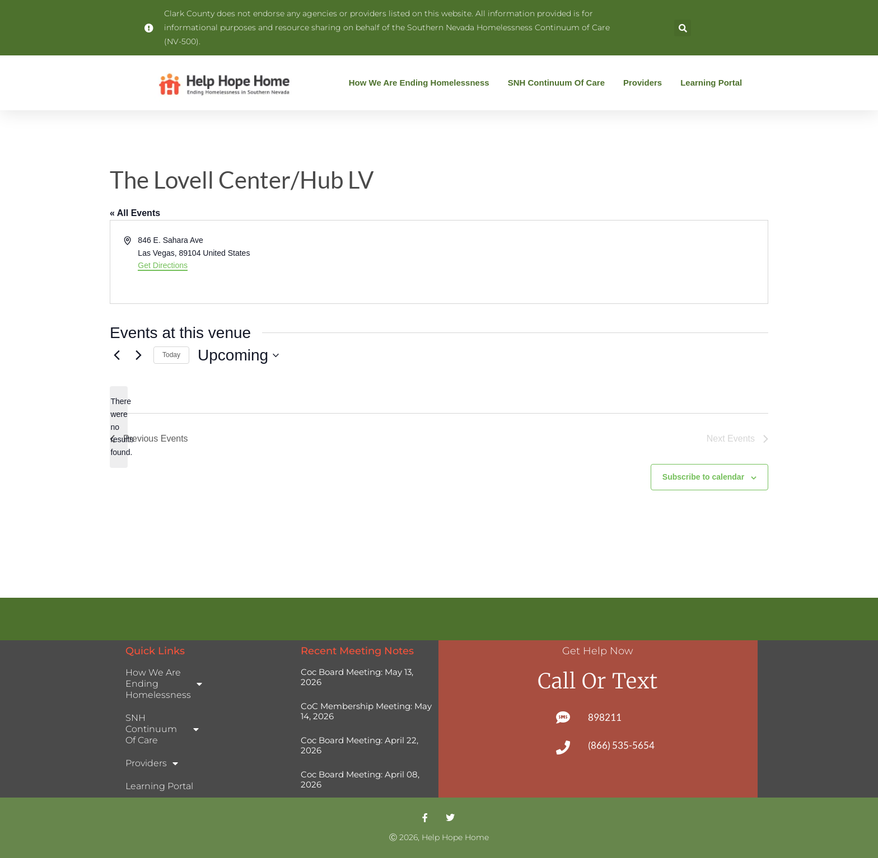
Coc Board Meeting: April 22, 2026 (359, 745)
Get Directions (163, 265)
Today (171, 355)
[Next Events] (138, 355)
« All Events (135, 213)
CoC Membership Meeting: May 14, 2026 (366, 711)
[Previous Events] (116, 355)
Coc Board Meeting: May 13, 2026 (357, 677)
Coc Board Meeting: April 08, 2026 (360, 779)
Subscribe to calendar (703, 476)
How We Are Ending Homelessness (422, 82)
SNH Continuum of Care (559, 82)
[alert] (119, 426)
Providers (645, 82)
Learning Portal (711, 82)
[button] (682, 28)
